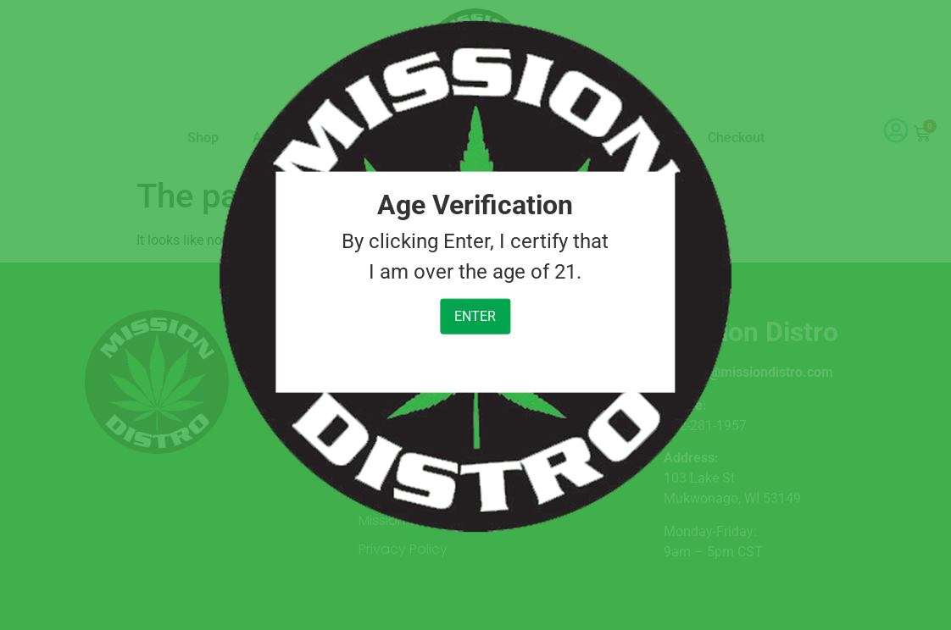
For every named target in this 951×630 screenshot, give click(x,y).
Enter (475, 316)
